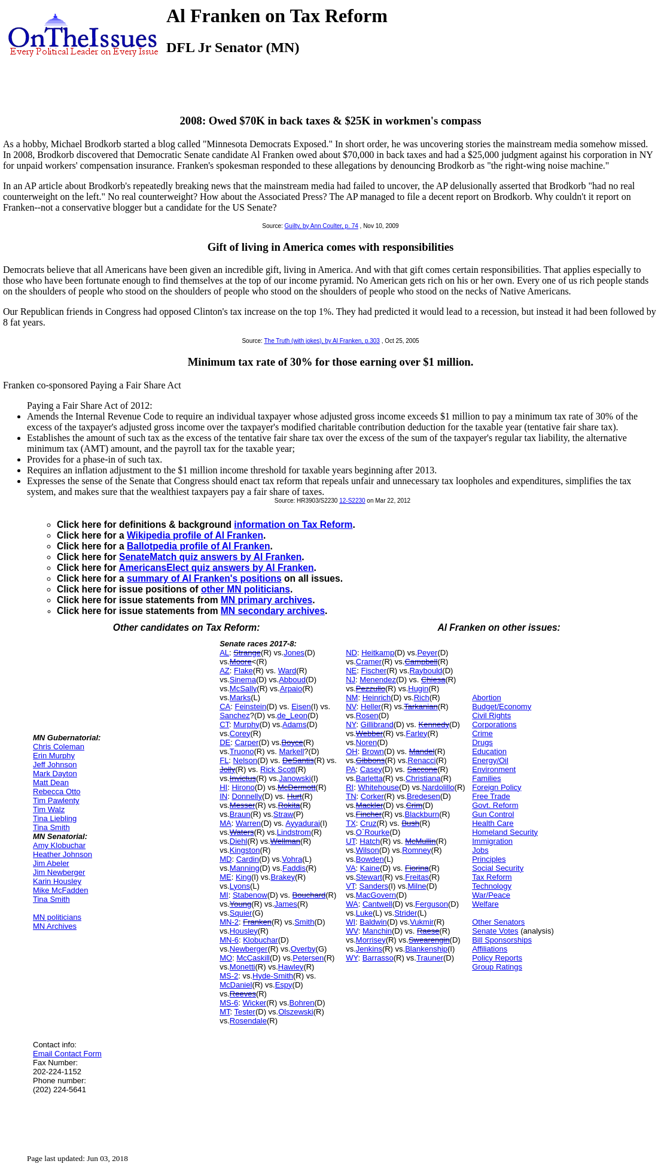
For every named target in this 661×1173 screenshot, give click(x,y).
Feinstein (250, 706)
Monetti (242, 966)
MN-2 (229, 921)
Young (240, 903)
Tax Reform (491, 877)
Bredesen (423, 796)
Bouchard (309, 895)
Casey (371, 769)
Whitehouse (378, 787)
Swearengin (429, 939)
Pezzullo (370, 688)
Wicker (254, 1002)
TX (351, 823)
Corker (372, 796)
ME (225, 877)
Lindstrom (294, 832)
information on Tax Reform (293, 524)
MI (224, 895)
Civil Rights (491, 715)
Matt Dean (51, 782)
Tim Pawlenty (56, 800)
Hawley (291, 966)
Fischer (373, 670)
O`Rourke (372, 832)
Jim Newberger (59, 872)
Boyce (292, 742)
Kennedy (434, 724)
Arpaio (291, 688)
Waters (242, 832)
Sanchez (235, 715)
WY (352, 957)
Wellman (285, 841)
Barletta (369, 778)
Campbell (420, 661)
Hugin (418, 688)
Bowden (370, 859)
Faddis (294, 868)
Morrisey (371, 939)
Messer (242, 805)
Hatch (370, 841)
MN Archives (55, 926)
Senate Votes (495, 930)
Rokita (289, 805)
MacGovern (376, 895)
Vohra (292, 859)
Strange (247, 652)
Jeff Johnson (55, 764)
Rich (422, 697)
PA (350, 769)
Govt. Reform (495, 805)
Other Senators (498, 921)
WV (352, 930)
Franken (257, 921)
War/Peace (491, 895)
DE (225, 742)
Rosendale (248, 1020)
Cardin (247, 859)
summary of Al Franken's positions (204, 578)
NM (352, 697)
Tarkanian (420, 706)
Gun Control (493, 814)
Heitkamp (377, 652)
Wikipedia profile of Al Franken (195, 535)
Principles (488, 859)
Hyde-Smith (272, 975)
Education (489, 751)
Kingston (245, 850)
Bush (410, 823)
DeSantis (298, 760)
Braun (240, 814)
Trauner (429, 957)
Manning (245, 868)
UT (350, 841)
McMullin (420, 841)
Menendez (378, 679)
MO (226, 957)
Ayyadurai (302, 823)
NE (351, 670)
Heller (371, 706)
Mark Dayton (55, 773)
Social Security (497, 868)
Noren (366, 742)
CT (224, 724)
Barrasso (378, 957)
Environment (494, 769)
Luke (364, 912)
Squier (241, 912)
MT (225, 1011)
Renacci (422, 760)
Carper (246, 742)
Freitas (417, 877)
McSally (243, 688)
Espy (284, 984)
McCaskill (253, 957)
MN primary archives (266, 600)
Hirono (242, 787)
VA (350, 868)
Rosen (367, 715)
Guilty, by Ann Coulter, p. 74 (321, 226)
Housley (244, 930)
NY (351, 724)
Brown (373, 751)
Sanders (374, 886)
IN (223, 796)
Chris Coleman (58, 746)
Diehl (239, 841)
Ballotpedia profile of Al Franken (198, 546)
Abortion (486, 697)
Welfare (485, 903)
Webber (369, 733)
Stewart (369, 877)
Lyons (240, 886)
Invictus (243, 778)
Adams (294, 724)
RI (350, 787)
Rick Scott (278, 769)
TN (351, 796)
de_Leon (292, 715)
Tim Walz (49, 809)
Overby (303, 948)
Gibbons (370, 760)
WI (350, 921)
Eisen (301, 706)
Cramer (369, 661)
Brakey (282, 877)
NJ (350, 679)
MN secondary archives (273, 611)
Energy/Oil (490, 760)
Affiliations (489, 948)
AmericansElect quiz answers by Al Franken (215, 568)
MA (225, 823)
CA (225, 706)
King (243, 877)
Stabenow (250, 895)
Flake (243, 670)
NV (351, 706)
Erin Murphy (54, 755)
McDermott (297, 787)
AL (224, 652)
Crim (414, 805)
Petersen (308, 957)
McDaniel (236, 984)
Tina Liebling (55, 818)
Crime (482, 733)
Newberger (249, 948)
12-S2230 (352, 500)
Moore (241, 661)
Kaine (370, 868)
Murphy (246, 724)
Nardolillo (438, 787)
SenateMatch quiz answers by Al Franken (210, 557)
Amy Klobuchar (59, 845)
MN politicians (57, 917)
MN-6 (229, 939)
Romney (416, 850)
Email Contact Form (67, 1053)
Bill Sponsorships (502, 939)
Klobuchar (260, 939)
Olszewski (295, 1011)
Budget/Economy (501, 706)
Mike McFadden (60, 890)
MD (225, 859)
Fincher (369, 814)
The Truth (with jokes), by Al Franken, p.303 (322, 341)
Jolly (227, 769)
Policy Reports (497, 957)
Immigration (492, 841)
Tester (244, 1011)
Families (486, 778)
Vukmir (422, 921)
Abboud (292, 679)
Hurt (294, 796)
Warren (248, 823)
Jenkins (369, 948)
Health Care (492, 823)
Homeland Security (505, 832)
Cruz (368, 823)
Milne (417, 886)
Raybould (425, 670)
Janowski (294, 778)
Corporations (494, 724)
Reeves (243, 993)
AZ (225, 670)
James (286, 903)
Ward (287, 670)
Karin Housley (57, 881)
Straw (283, 814)
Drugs (482, 742)
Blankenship (426, 948)
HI (223, 787)
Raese (428, 930)
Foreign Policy (496, 787)
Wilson (367, 850)
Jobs (480, 850)
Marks (240, 697)
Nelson (245, 760)
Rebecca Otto (57, 791)
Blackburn (421, 814)
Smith (304, 921)
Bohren (302, 1002)
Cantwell (377, 903)
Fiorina (417, 868)
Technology (491, 886)
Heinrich (377, 697)
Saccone (422, 769)
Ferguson (431, 903)
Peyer (427, 652)
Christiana (423, 778)
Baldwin (373, 921)
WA (352, 903)
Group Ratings (497, 966)
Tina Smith (51, 827)
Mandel (422, 751)
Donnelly (246, 796)
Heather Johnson (62, 854)
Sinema (243, 679)
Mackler (369, 805)
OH (352, 751)
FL (224, 760)
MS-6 (229, 1002)
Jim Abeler (51, 863)
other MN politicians (245, 589)
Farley (416, 733)
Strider (405, 912)
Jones (294, 652)
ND (351, 652)
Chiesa (433, 679)
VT (350, 886)
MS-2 (229, 975)
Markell (291, 751)
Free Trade (491, 796)
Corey (240, 733)
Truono (242, 751)
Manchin (377, 930)
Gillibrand (377, 724)
